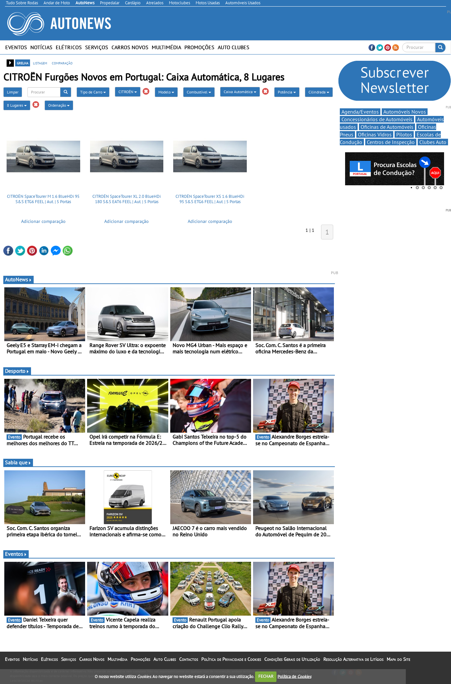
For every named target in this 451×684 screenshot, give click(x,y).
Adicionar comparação (43, 221)
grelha (22, 63)
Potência (287, 92)
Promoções (199, 47)
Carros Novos (130, 47)
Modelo (166, 92)
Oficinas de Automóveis (387, 127)
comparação (62, 63)
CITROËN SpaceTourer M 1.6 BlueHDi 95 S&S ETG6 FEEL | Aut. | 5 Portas (43, 199)
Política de (294, 676)
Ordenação (59, 105)
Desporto (17, 371)
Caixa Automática (240, 91)
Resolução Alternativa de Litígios (353, 659)
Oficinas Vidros (375, 134)
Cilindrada (318, 92)
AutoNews (18, 279)
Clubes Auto (432, 142)
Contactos (188, 659)
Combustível (199, 92)
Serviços (96, 47)
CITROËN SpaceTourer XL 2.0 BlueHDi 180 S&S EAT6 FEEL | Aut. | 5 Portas (126, 199)
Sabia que (18, 462)
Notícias (41, 47)
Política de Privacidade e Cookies (231, 659)
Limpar (12, 92)
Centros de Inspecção (391, 142)
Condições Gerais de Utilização (292, 659)
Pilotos (404, 134)
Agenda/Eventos (360, 111)
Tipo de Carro (93, 92)
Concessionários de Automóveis (376, 119)
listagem (40, 63)
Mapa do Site (398, 659)
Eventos (16, 47)
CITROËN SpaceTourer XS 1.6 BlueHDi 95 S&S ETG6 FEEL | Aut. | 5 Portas (210, 199)
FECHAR (266, 676)
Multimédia (166, 47)
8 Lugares (17, 105)
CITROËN (127, 91)
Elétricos (69, 47)
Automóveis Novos (404, 111)
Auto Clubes (233, 47)
